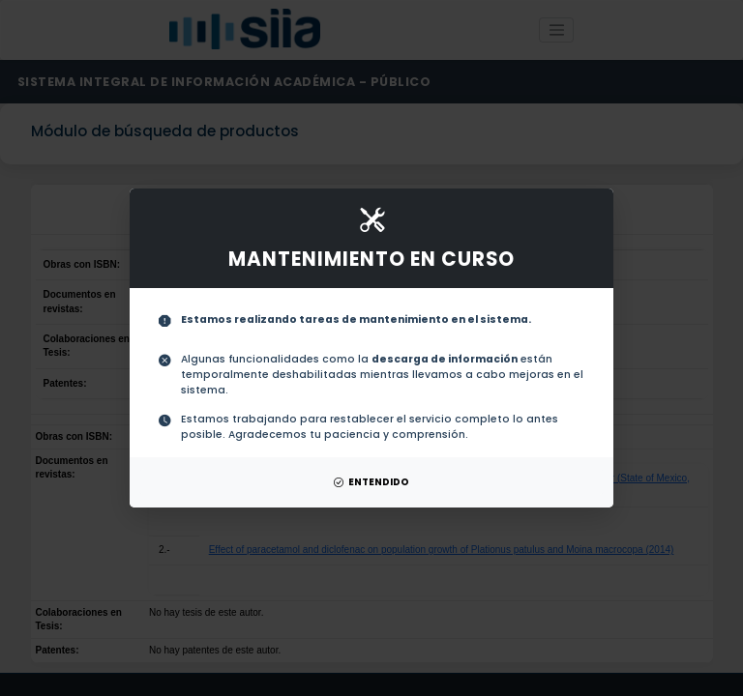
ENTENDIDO (371, 482)
